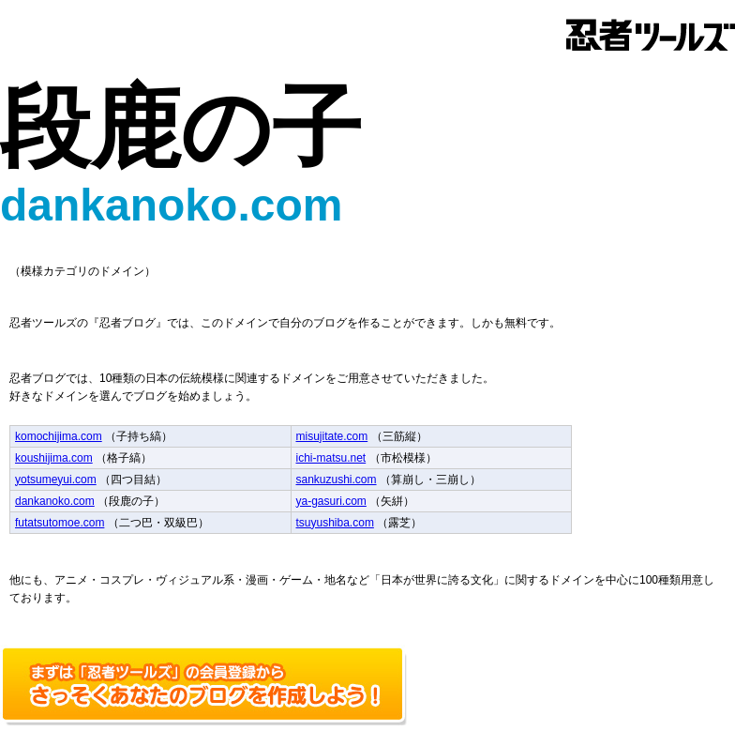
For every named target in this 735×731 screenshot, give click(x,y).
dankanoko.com (55, 501)
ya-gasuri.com (331, 501)
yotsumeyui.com (56, 479)
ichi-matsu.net (331, 457)
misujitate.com (332, 436)
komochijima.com (58, 436)
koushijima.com (54, 457)
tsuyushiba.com (335, 522)
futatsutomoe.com (59, 522)
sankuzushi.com (336, 479)
